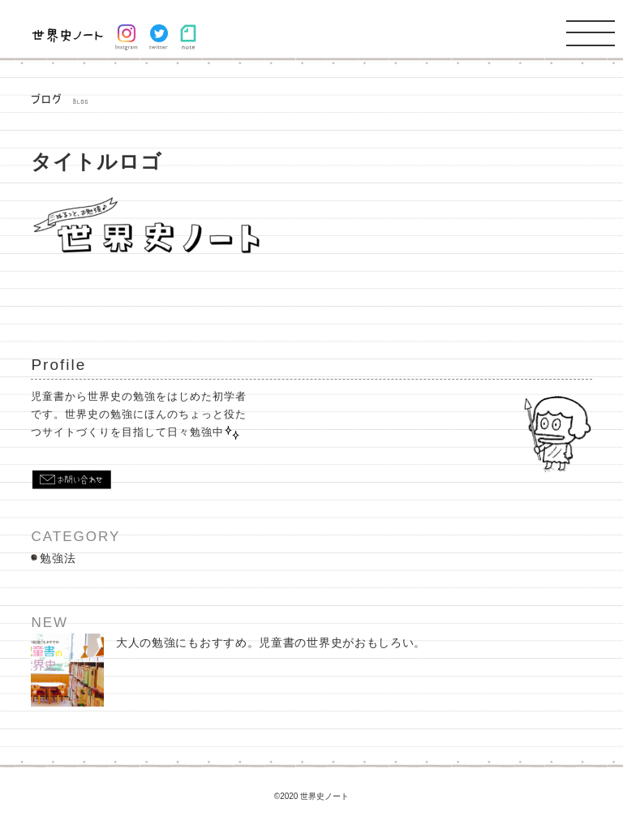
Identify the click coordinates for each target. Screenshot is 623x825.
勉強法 (57, 558)
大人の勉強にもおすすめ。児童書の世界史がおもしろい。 (228, 670)
